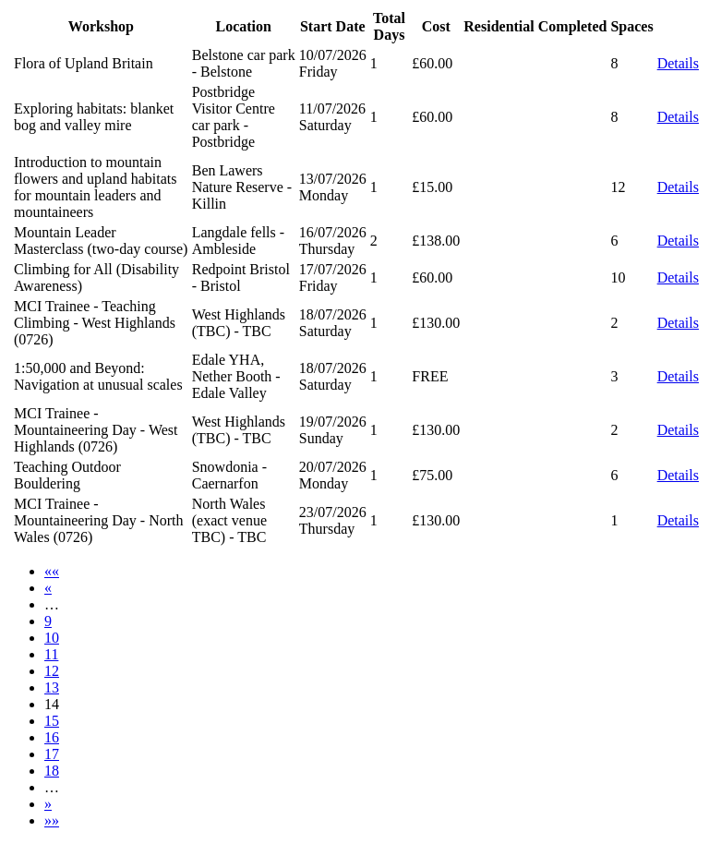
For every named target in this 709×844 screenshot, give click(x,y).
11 (51, 654)
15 (51, 721)
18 (51, 770)
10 (51, 637)
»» (51, 820)
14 (51, 704)
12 (51, 671)
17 (51, 754)
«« (51, 571)
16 (51, 737)
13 (51, 687)
